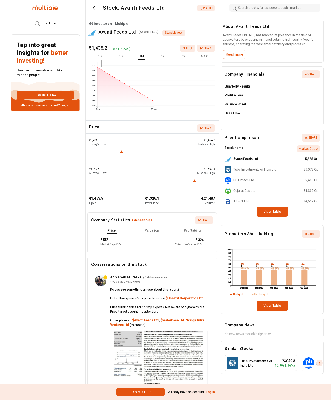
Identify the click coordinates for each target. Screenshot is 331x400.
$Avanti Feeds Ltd (145, 320)
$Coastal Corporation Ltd (184, 298)
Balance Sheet (235, 104)
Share (206, 48)
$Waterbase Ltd (173, 320)
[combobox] (274, 8)
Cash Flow (232, 113)
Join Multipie (140, 392)
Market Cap (308, 148)
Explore (45, 23)
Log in (65, 105)
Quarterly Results (238, 86)
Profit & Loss (234, 95)
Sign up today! (45, 95)
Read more (234, 54)
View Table (272, 211)
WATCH (206, 8)
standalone (173, 32)
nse (188, 48)
